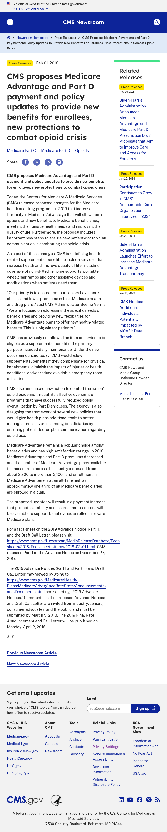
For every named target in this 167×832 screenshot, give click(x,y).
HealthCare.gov (19, 758)
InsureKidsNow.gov (22, 751)
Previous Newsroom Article (32, 653)
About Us (52, 736)
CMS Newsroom (83, 22)
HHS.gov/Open (19, 773)
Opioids (82, 150)
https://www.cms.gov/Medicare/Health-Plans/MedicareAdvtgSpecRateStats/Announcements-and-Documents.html (56, 586)
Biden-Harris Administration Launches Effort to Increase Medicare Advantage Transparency (136, 259)
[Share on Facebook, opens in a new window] (25, 162)
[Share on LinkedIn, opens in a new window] (48, 162)
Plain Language (105, 739)
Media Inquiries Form (136, 394)
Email (91, 698)
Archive (75, 739)
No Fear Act (142, 753)
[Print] (59, 162)
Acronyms (77, 732)
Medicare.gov (18, 736)
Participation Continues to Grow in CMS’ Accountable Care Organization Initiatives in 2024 (135, 202)
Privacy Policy (104, 732)
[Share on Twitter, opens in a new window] (36, 162)
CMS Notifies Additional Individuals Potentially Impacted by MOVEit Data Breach (131, 319)
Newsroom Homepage (32, 38)
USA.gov (140, 773)
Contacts (76, 747)
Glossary (76, 754)
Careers (51, 744)
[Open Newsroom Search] (157, 22)
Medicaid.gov (18, 744)
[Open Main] (10, 22)
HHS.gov (14, 766)
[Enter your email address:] (109, 708)
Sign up (143, 708)
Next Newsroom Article (28, 664)
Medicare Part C (21, 150)
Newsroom (53, 751)
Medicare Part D (55, 150)
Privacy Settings (106, 747)
